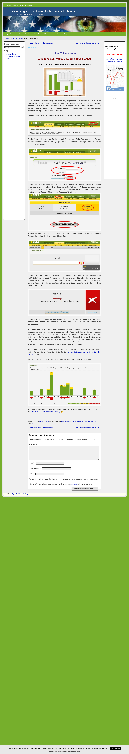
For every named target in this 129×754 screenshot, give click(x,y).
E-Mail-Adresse (35, 471)
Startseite (9, 38)
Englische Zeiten (11, 34)
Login (66, 34)
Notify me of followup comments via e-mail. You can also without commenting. (60, 486)
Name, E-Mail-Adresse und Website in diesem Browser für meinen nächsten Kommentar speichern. (65, 481)
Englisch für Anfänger (67, 421)
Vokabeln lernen (11, 61)
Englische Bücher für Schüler (22, 5)
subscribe (74, 486)
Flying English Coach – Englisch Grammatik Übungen (44, 11)
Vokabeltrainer (92, 421)
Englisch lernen (18, 38)
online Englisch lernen (80, 421)
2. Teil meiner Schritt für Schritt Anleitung (45, 412)
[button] (114, 98)
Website (32, 476)
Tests (30, 34)
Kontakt (8, 5)
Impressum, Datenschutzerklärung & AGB (64, 751)
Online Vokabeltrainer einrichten (88, 43)
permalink (35, 423)
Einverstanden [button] (115, 748)
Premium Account (56, 34)
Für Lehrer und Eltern (41, 34)
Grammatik (22, 34)
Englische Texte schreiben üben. (40, 43)
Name (32, 466)
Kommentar (33, 444)
